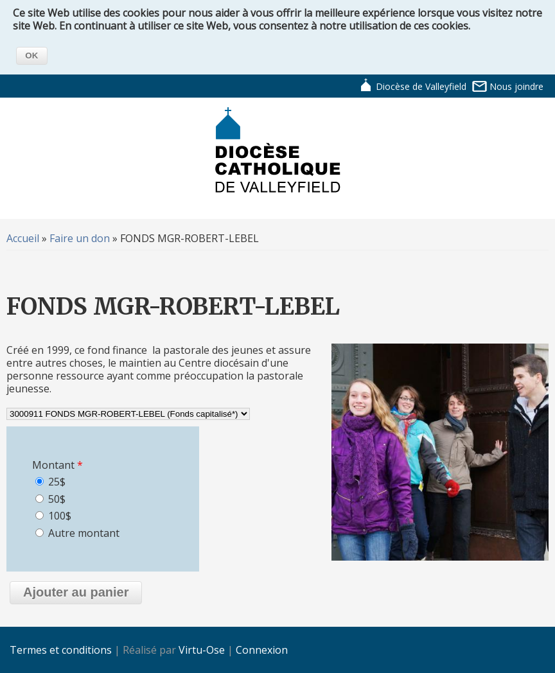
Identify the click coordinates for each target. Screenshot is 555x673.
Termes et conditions (61, 650)
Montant (57, 465)
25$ (57, 482)
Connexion (262, 650)
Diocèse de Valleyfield (421, 86)
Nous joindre (516, 86)
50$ (57, 499)
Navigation (484, 129)
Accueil (22, 238)
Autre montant (83, 533)
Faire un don (79, 238)
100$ (59, 516)
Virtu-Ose (202, 650)
